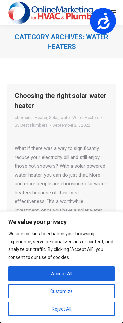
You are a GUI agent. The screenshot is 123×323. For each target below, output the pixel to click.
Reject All (61, 309)
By (31, 125)
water (65, 117)
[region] (61, 267)
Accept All (61, 273)
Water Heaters (85, 117)
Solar (53, 117)
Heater (41, 117)
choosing (24, 117)
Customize (61, 291)
